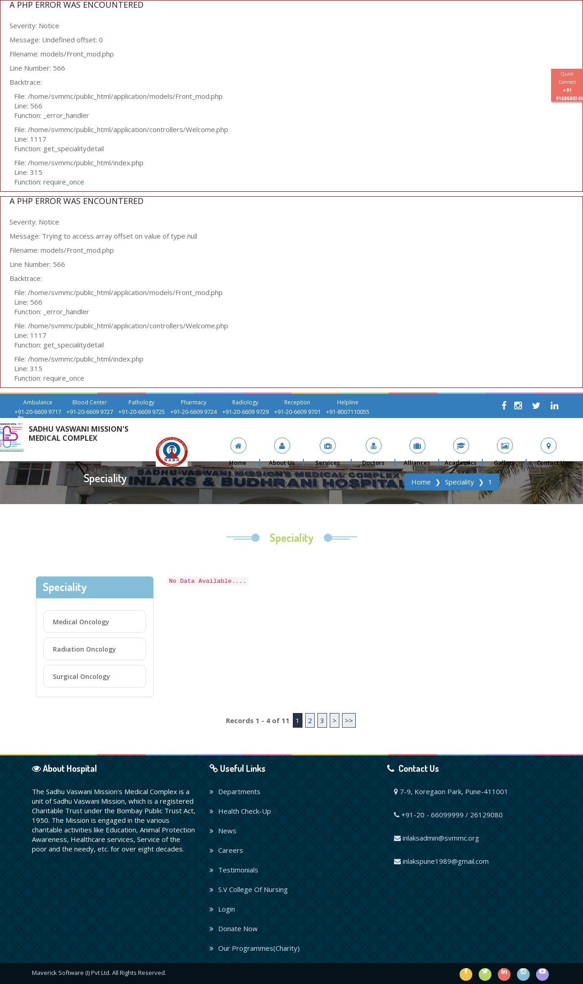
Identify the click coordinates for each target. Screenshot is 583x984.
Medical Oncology (81, 621)
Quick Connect (569, 86)
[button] (282, 451)
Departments (235, 791)
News (223, 830)
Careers (226, 850)
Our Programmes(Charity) (255, 948)
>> (349, 720)
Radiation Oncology (84, 649)
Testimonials (234, 869)
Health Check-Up (240, 811)
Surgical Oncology (81, 676)
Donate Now (234, 928)
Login (222, 908)
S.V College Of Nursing (249, 889)
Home (421, 481)
